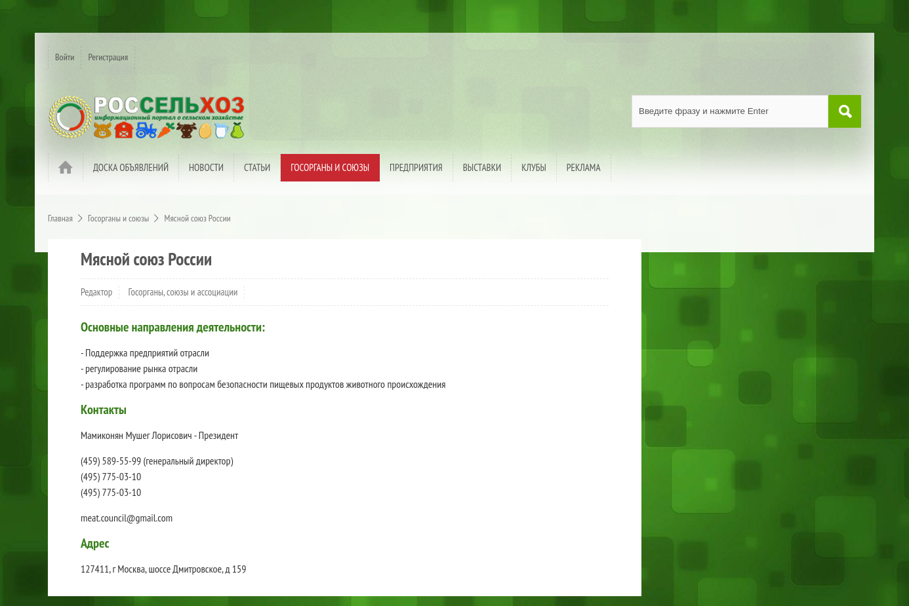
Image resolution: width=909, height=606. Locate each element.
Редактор (96, 292)
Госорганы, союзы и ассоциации (183, 292)
